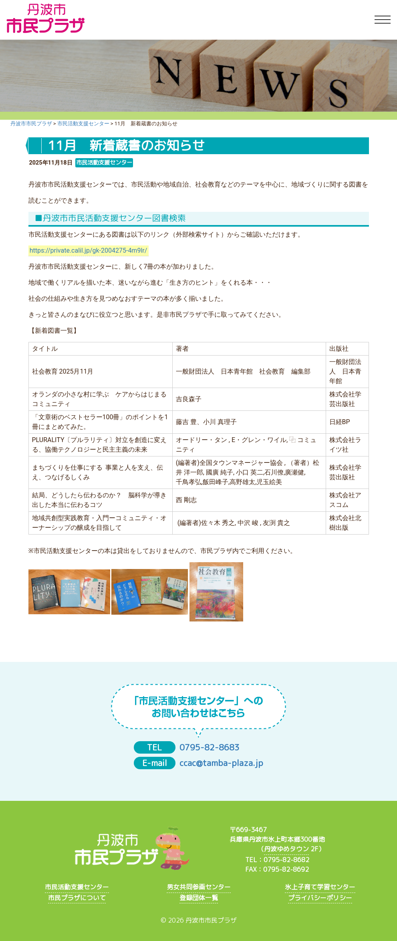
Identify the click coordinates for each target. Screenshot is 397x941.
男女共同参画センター (199, 887)
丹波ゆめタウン (286, 848)
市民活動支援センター (77, 887)
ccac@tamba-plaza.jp (221, 763)
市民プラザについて (77, 897)
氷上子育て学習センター (320, 887)
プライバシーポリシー (320, 897)
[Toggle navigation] (383, 20)
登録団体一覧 (198, 897)
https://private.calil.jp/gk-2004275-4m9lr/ (88, 250)
